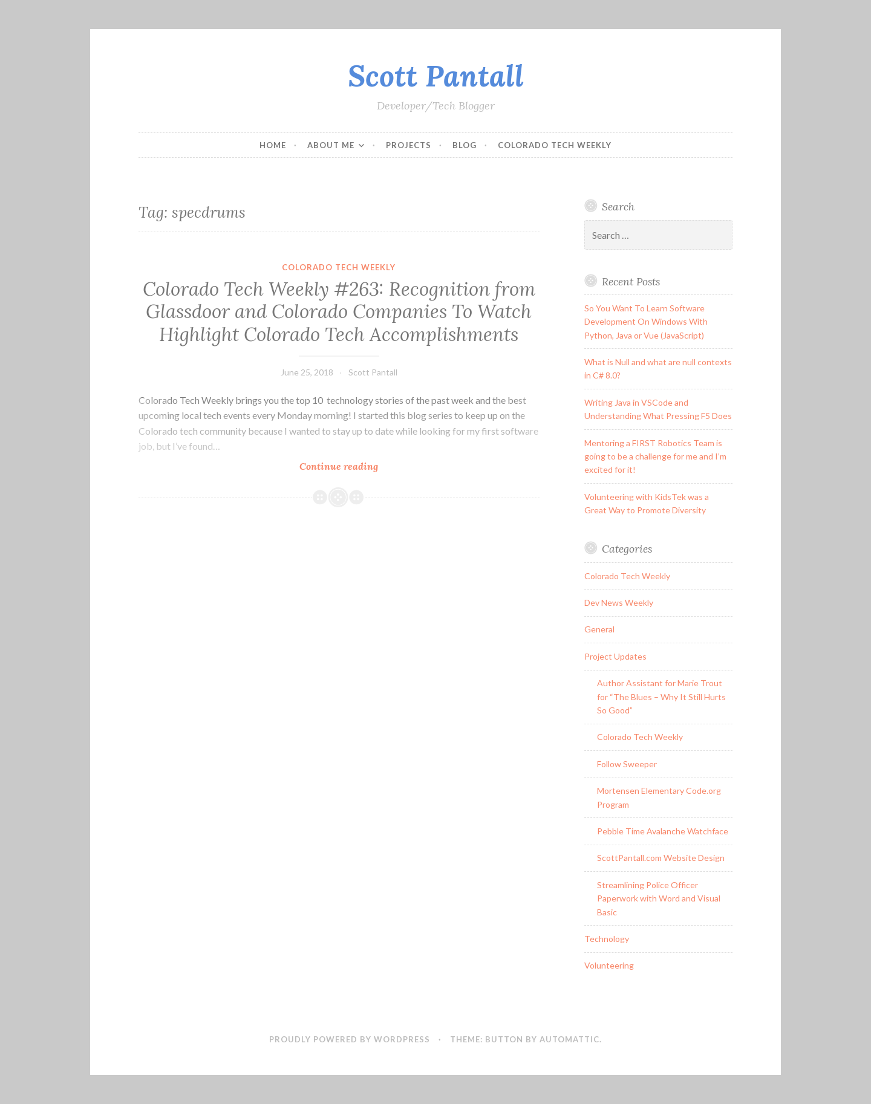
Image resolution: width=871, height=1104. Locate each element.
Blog (464, 145)
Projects (408, 145)
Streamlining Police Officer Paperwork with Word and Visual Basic (658, 898)
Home (272, 145)
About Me (330, 145)
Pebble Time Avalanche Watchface (662, 831)
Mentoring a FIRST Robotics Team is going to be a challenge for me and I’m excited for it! (655, 456)
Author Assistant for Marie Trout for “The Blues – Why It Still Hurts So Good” (661, 696)
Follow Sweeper (627, 764)
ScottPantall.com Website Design (661, 857)
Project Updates (615, 656)
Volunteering (609, 965)
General (599, 629)
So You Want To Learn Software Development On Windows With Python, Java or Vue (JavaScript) (646, 321)
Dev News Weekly (618, 602)
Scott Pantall (436, 75)
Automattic (569, 1039)
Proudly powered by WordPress (349, 1039)
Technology (606, 939)
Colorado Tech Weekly (555, 145)
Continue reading (377, 465)
